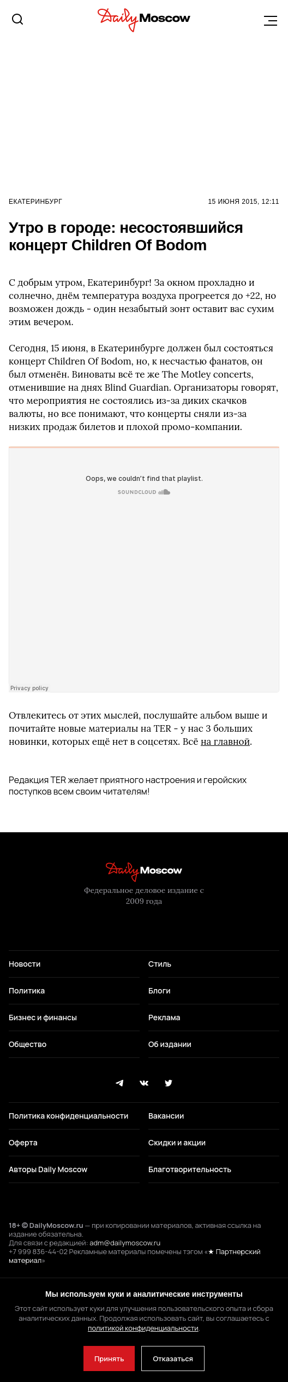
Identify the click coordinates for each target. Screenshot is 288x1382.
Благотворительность (189, 1169)
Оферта (23, 1142)
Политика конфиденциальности (68, 1115)
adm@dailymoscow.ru (124, 1243)
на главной (225, 742)
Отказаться (173, 1358)
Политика (27, 990)
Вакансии (166, 1115)
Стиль (159, 963)
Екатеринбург (35, 201)
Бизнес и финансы (43, 1017)
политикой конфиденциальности (143, 1328)
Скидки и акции (177, 1142)
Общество (27, 1044)
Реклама (164, 1017)
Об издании (169, 1044)
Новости (24, 963)
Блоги (159, 990)
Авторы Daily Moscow (48, 1169)
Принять (109, 1358)
